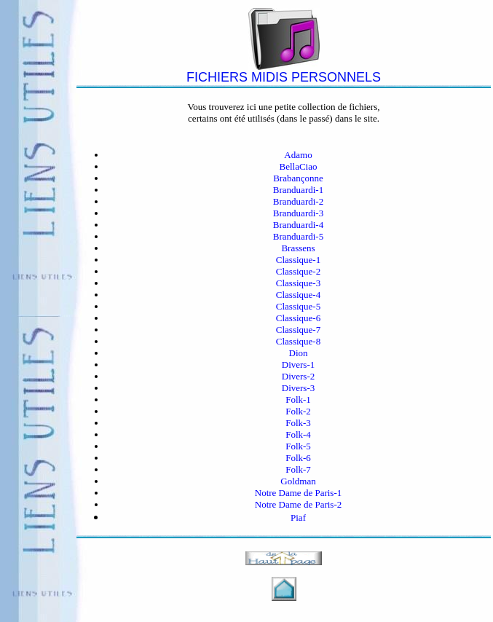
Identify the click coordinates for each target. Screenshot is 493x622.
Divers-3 (298, 387)
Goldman (297, 481)
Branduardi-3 (298, 213)
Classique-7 (298, 329)
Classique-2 (298, 271)
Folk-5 (298, 446)
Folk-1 (298, 399)
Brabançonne (298, 178)
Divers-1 (298, 364)
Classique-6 (298, 317)
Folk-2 (298, 411)
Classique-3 (298, 282)
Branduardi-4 (298, 224)
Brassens (298, 248)
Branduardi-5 (298, 236)
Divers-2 (298, 376)
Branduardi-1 (298, 189)
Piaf (298, 517)
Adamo (298, 154)
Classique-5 (298, 306)
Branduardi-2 (298, 201)
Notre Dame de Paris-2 (298, 504)
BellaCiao (299, 166)
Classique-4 (298, 294)
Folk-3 (298, 422)
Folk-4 (298, 434)
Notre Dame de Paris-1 (298, 492)
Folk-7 (298, 469)
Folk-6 (298, 457)
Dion (298, 352)
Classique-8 (298, 341)
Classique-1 (298, 259)
